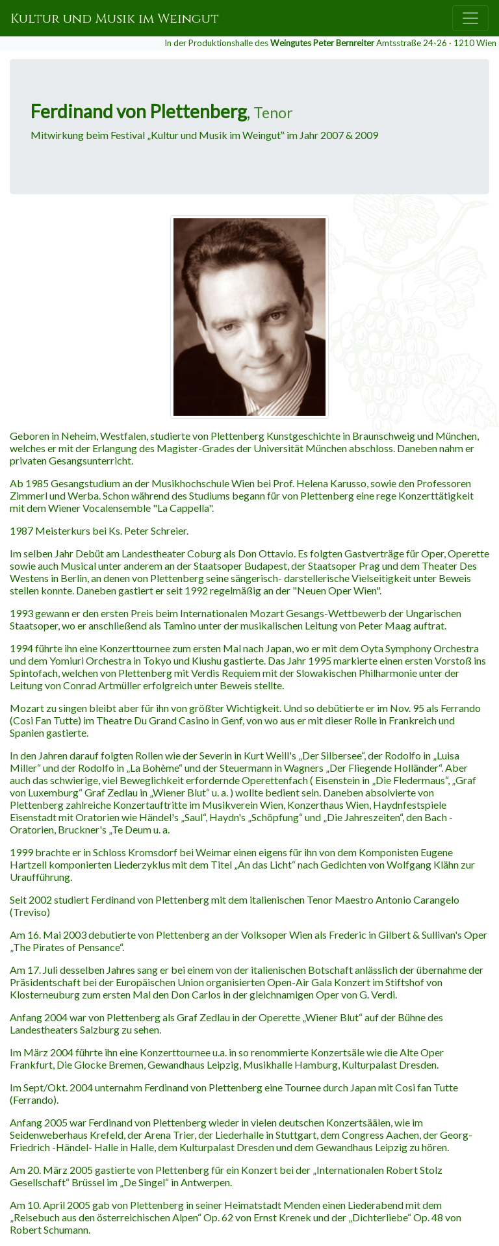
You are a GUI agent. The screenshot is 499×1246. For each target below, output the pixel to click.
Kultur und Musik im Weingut (114, 18)
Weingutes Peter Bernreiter (322, 43)
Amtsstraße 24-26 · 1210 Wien (436, 43)
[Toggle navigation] (470, 18)
